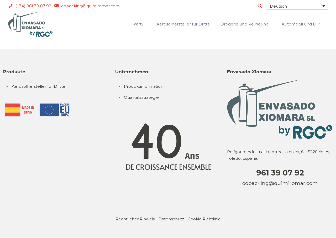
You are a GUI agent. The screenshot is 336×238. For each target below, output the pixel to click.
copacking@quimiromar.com (280, 183)
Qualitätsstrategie (141, 97)
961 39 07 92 (280, 172)
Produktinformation (143, 86)
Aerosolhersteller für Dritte (38, 86)
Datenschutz (171, 218)
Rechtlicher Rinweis (135, 218)
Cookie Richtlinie (204, 218)
